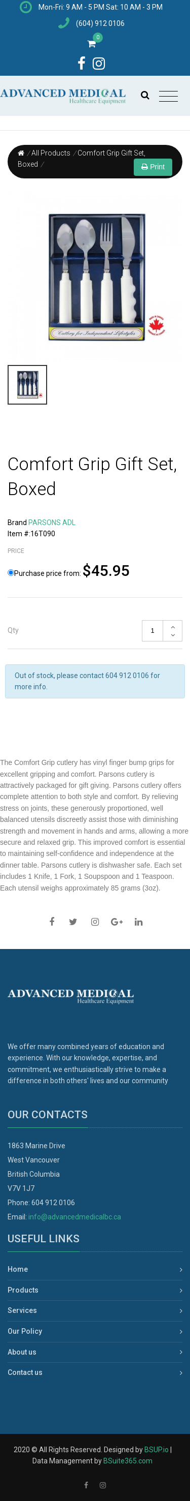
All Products (50, 153)
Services (22, 1310)
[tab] (95, 631)
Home (18, 1269)
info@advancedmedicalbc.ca (74, 1217)
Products (23, 1290)
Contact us (25, 1372)
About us (22, 1352)
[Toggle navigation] (168, 96)
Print (153, 167)
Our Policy (25, 1331)
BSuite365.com (128, 1461)
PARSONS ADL (51, 522)
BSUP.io (156, 1450)
